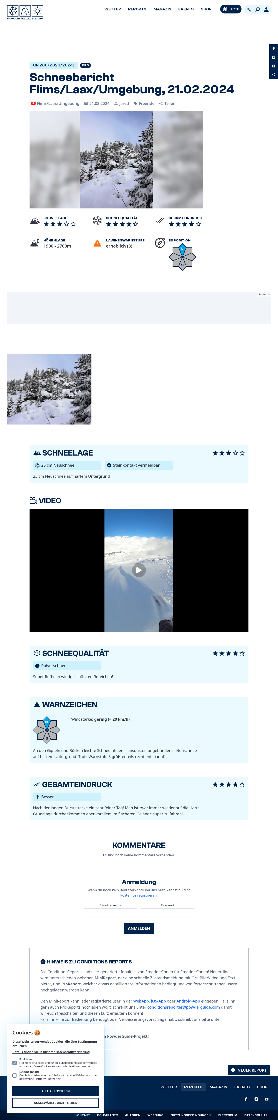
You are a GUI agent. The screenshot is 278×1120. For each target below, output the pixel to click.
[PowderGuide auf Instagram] (273, 57)
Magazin (162, 9)
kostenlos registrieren (138, 895)
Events (186, 9)
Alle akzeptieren (55, 1091)
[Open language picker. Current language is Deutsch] (249, 9)
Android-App (188, 1001)
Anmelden (139, 928)
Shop (206, 9)
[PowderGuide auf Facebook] (273, 48)
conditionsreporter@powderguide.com (183, 1007)
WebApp (141, 1001)
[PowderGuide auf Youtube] (273, 66)
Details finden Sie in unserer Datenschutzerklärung (51, 1052)
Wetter (112, 9)
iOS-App (158, 1001)
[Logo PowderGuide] (25, 12)
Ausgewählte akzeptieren (55, 1103)
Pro (85, 65)
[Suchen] (257, 9)
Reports (137, 9)
